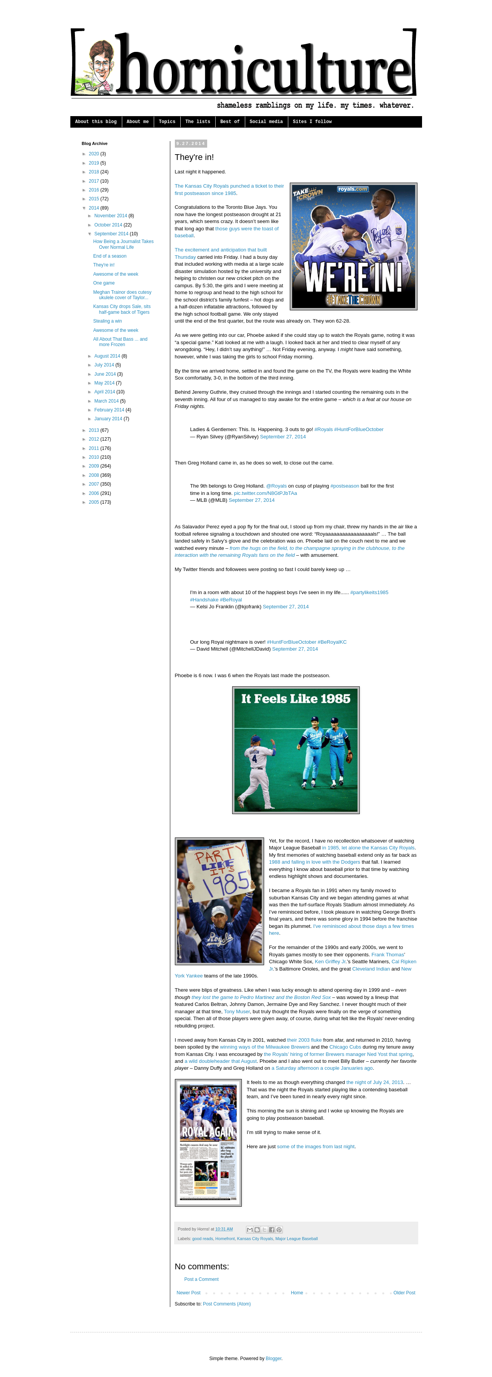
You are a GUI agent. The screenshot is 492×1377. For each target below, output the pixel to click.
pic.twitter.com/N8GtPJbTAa (265, 493)
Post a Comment (201, 1279)
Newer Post (189, 1292)
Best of (229, 122)
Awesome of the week (115, 274)
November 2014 (111, 215)
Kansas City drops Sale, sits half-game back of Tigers (121, 309)
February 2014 (109, 410)
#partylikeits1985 (370, 592)
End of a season (109, 256)
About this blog (96, 122)
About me (138, 122)
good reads (202, 1238)
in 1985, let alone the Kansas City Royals (368, 848)
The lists (197, 122)
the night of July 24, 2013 (374, 1082)
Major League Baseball (296, 1238)
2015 (94, 198)
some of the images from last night (316, 1146)
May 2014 (105, 383)
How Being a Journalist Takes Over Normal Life (123, 244)
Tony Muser (237, 1011)
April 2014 (105, 392)
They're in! (104, 265)
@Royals (276, 486)
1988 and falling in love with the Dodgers (315, 862)
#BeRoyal (231, 600)
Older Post (405, 1292)
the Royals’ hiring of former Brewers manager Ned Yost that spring (338, 1054)
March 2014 (107, 401)
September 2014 (112, 233)
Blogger (273, 1358)
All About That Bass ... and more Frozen (120, 341)
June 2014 (105, 374)
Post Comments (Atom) (227, 1304)
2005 (94, 502)
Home (297, 1292)
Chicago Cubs (345, 1047)
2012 (94, 439)
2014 (94, 208)
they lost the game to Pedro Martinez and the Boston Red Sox (261, 997)
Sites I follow (312, 122)
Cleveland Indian (371, 969)
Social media (266, 122)
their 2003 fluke (304, 1040)
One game (104, 283)
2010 (94, 457)
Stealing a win (107, 321)
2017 (94, 181)
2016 (94, 190)
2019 (94, 163)
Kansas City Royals (255, 1238)
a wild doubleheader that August (220, 1061)
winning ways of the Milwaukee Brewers (265, 1047)
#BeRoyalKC (332, 642)
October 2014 (108, 225)
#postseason (345, 486)
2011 (94, 448)
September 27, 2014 (283, 437)
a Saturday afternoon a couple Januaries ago (321, 1068)
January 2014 (108, 418)
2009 (94, 466)
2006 (94, 493)
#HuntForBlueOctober (359, 429)
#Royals (323, 429)
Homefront (224, 1238)
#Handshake (204, 600)
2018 (94, 172)
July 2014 (104, 365)
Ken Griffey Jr (330, 961)
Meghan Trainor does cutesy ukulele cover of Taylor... (122, 295)
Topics (167, 122)
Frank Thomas (388, 954)
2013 (94, 430)
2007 (94, 484)
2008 (94, 475)
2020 (94, 154)
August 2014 (107, 356)
